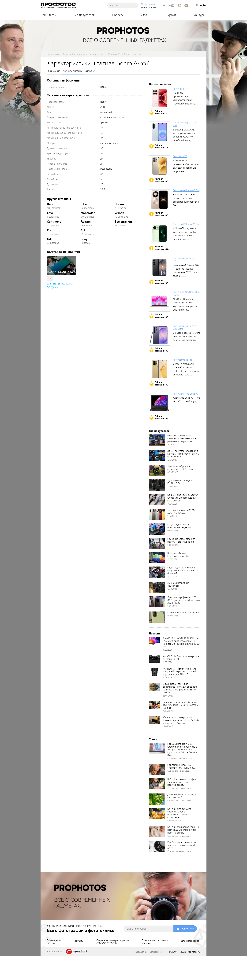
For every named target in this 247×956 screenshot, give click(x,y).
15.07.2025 (172, 460)
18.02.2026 (172, 559)
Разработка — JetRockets (148, 951)
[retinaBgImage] (157, 440)
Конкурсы (199, 15)
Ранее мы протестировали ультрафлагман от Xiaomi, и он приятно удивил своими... (184, 100)
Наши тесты (48, 15)
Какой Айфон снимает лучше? (183, 612)
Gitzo (50, 239)
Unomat (120, 204)
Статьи (145, 15)
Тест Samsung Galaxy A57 (184, 124)
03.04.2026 (172, 615)
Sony (84, 239)
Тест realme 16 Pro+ (183, 359)
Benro (51, 204)
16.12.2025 (172, 576)
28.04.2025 (172, 545)
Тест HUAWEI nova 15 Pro (186, 224)
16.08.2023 (172, 444)
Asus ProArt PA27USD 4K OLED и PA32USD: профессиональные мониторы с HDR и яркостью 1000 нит (181, 642)
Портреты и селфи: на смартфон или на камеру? (181, 766)
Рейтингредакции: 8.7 (161, 112)
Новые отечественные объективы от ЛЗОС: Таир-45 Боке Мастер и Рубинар (180, 704)
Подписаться (187, 928)
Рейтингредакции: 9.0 (161, 417)
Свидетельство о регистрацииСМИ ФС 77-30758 (112, 942)
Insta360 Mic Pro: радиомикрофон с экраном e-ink (181, 658)
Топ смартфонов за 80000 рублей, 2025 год (181, 512)
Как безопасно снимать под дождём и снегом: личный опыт (182, 845)
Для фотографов (190, 941)
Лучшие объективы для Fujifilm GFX (179, 482)
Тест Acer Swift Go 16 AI (185, 393)
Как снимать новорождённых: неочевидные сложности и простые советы (183, 829)
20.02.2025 (172, 486)
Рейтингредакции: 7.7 (161, 146)
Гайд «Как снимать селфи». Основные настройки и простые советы (181, 782)
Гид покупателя (84, 15)
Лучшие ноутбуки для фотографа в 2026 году (180, 468)
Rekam (86, 222)
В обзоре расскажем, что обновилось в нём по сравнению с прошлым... (186, 336)
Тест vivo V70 (180, 156)
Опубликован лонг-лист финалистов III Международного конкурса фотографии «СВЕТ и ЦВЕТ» (180, 688)
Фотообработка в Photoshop (180, 758)
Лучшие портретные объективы (178, 584)
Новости (118, 15)
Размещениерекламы (54, 942)
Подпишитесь (148, 4)
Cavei (50, 213)
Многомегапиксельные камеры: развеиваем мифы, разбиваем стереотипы (182, 438)
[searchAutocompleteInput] (124, 5)
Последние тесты (160, 84)
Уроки (172, 15)
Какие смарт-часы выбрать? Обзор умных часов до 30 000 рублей (182, 497)
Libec (84, 204)
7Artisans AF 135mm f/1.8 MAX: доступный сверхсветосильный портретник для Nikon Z (179, 671)
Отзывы (89, 71)
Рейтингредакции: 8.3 (161, 214)
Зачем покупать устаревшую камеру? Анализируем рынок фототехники (183, 453)
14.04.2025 (172, 504)
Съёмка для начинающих (179, 771)
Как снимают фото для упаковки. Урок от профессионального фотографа (179, 813)
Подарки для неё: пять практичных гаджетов (179, 526)
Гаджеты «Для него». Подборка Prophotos (178, 555)
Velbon (119, 213)
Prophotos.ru (193, 951)
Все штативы (124, 222)
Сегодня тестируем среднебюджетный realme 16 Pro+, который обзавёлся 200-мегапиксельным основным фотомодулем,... (186, 374)
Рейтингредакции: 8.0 (162, 247)
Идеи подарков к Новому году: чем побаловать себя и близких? (182, 570)
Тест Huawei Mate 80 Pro (186, 190)
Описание (54, 71)
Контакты (78, 941)
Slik (83, 230)
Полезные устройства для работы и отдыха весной (181, 540)
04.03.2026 (172, 530)
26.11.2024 (172, 606)
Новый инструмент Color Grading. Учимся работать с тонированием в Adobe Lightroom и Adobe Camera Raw (182, 749)
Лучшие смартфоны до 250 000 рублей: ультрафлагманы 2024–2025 (183, 600)
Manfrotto (88, 213)
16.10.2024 (172, 589)
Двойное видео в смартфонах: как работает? (183, 796)
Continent (54, 222)
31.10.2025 (172, 516)
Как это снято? (174, 820)
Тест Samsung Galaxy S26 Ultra (184, 327)
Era (49, 230)
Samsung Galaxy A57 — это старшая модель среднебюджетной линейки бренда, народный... (185, 137)
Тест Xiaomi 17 (180, 88)
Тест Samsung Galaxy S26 (184, 260)
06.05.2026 (172, 472)
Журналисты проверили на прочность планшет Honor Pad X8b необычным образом (181, 720)
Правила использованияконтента (155, 942)
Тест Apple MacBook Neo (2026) (186, 293)
